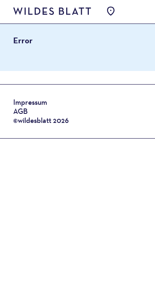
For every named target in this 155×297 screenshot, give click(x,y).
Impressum (30, 102)
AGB (20, 111)
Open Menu (131, 11)
